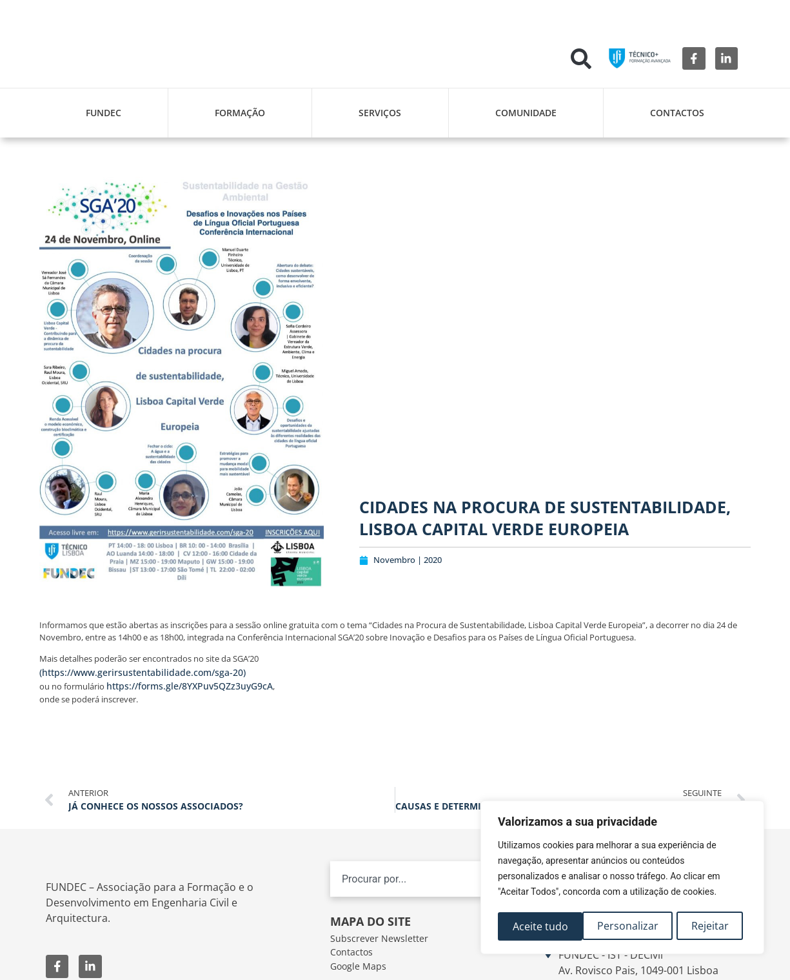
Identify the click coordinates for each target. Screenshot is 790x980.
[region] (622, 878)
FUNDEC (103, 113)
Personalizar (542, 926)
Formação (240, 113)
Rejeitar (625, 926)
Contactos (677, 113)
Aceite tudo (705, 926)
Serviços (380, 113)
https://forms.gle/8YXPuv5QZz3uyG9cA (189, 686)
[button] (581, 59)
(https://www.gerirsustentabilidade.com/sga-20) (142, 672)
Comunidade (526, 113)
